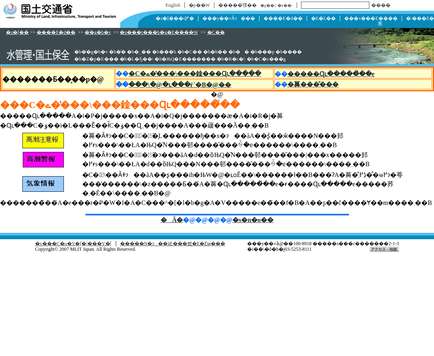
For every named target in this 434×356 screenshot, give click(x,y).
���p (266, 52)
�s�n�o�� (252, 219)
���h (167, 52)
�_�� (142, 52)
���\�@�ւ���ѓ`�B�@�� (180, 84)
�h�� (218, 52)
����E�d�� (283, 18)
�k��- (285, 5)
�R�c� (235, 59)
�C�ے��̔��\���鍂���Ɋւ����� (195, 73)
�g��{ (268, 5)
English (173, 5)
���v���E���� (370, 18)
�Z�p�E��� (100, 59)
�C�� (216, 32)
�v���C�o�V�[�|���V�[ (73, 243)
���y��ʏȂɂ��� (228, 18)
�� (242, 52)
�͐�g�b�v (98, 32)
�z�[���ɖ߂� (175, 18)
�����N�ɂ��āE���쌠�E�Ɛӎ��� (173, 243)
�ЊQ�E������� (188, 59)
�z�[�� (17, 32)
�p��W (199, 5)
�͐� (121, 52)
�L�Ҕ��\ (140, 59)
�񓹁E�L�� (323, 18)
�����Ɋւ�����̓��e (331, 74)
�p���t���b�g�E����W (159, 32)
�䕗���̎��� (313, 84)
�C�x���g (270, 59)
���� (380, 5)
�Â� (172, 219)
